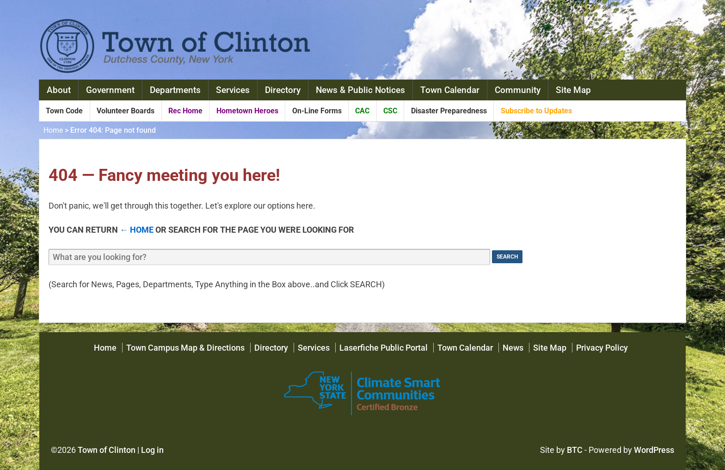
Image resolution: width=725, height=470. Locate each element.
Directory (283, 90)
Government (110, 90)
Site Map (573, 90)
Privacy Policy (602, 347)
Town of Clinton (106, 450)
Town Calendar (449, 90)
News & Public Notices (360, 90)
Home (53, 130)
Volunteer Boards (125, 110)
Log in (152, 450)
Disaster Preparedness (449, 110)
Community (518, 90)
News (513, 347)
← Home (137, 230)
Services (233, 90)
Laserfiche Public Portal (383, 347)
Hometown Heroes (247, 110)
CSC (390, 110)
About (59, 90)
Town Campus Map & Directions (185, 347)
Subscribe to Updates (536, 110)
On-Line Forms (317, 110)
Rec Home (185, 110)
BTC (575, 450)
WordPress (654, 450)
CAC (362, 110)
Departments (175, 90)
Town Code (64, 110)
